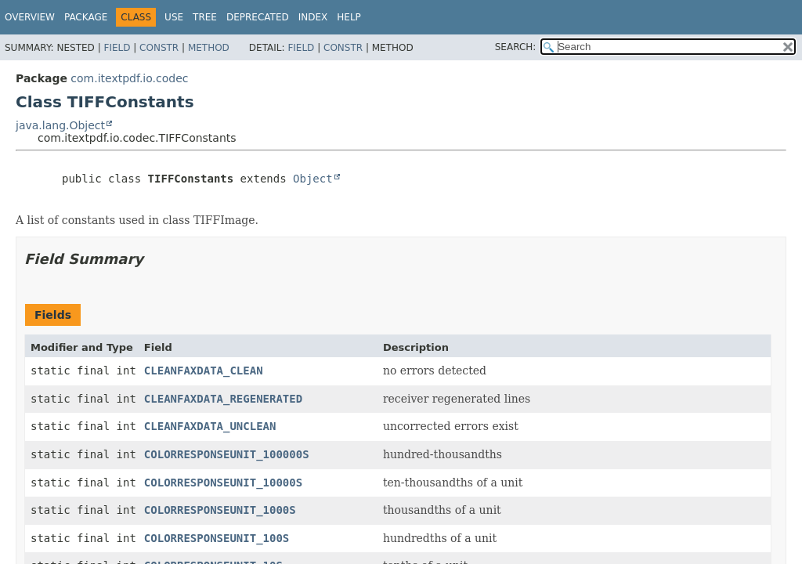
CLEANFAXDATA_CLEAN (203, 370)
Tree (205, 17)
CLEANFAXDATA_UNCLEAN (210, 426)
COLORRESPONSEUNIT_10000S (223, 482)
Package (85, 17)
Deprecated (257, 17)
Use (173, 17)
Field (116, 47)
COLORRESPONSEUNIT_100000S (226, 454)
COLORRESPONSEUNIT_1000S (220, 510)
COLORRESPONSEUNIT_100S (216, 538)
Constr (159, 47)
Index (313, 17)
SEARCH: (515, 47)
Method (208, 47)
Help (349, 17)
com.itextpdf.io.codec (129, 78)
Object (313, 178)
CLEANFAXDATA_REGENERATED (223, 398)
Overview (30, 17)
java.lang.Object (60, 125)
